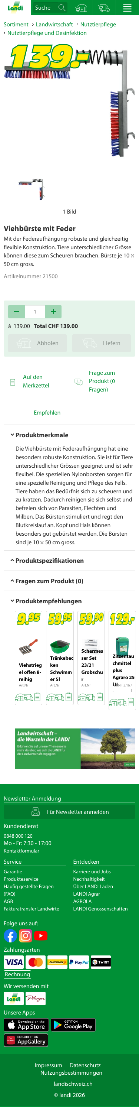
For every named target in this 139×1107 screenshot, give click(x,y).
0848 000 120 (18, 835)
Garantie (13, 871)
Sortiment (16, 24)
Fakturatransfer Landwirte (31, 908)
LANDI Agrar (86, 893)
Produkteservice (21, 879)
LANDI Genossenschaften (100, 908)
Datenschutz (85, 1065)
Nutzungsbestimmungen (71, 1073)
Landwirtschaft (54, 24)
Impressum (48, 1065)
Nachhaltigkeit (89, 879)
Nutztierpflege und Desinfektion (47, 33)
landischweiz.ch (73, 1084)
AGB (8, 901)
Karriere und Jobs (92, 871)
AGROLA (82, 901)
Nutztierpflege (98, 24)
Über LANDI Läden (93, 886)
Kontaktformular (21, 850)
